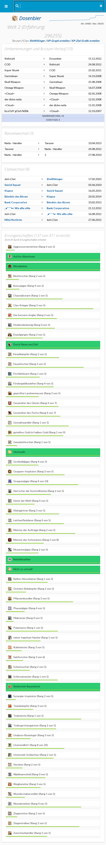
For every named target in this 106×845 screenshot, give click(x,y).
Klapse (9, 190)
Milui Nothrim (13, 219)
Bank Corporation (16, 202)
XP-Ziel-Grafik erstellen (85, 40)
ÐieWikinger (55, 179)
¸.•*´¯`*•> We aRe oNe (17, 208)
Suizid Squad (12, 184)
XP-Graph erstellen (58, 40)
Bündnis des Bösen (16, 196)
